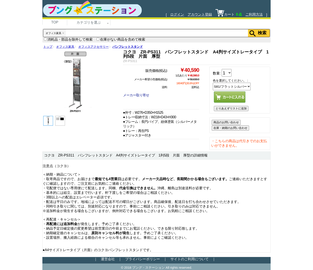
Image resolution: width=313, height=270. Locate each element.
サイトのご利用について (189, 259)
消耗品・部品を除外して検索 (68, 39)
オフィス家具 (65, 46)
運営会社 (108, 259)
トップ (47, 46)
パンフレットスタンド (127, 46)
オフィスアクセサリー (93, 46)
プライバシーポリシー (142, 259)
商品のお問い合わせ (226, 122)
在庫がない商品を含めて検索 (121, 39)
